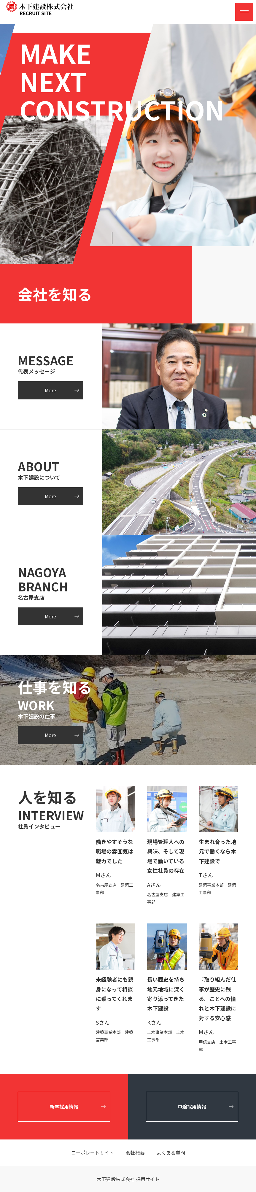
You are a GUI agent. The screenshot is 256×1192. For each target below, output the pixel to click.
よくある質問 (171, 1152)
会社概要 (135, 1152)
